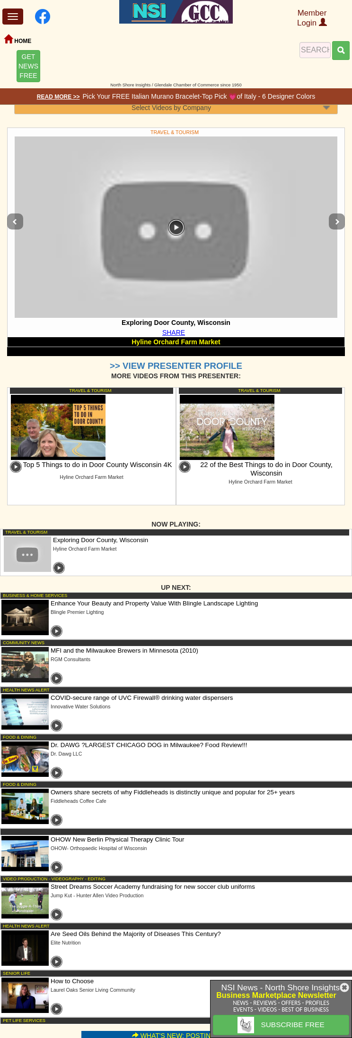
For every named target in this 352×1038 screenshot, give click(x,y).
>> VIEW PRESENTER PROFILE (176, 366)
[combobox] (176, 107)
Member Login (312, 18)
